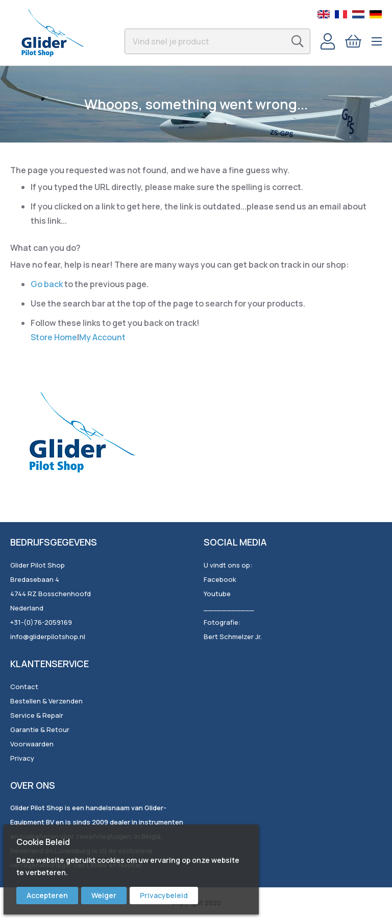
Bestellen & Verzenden (46, 700)
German (376, 14)
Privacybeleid (164, 895)
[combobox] (217, 41)
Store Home (54, 337)
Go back (47, 284)
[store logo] (52, 32)
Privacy (22, 758)
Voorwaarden (32, 743)
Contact (24, 686)
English (323, 14)
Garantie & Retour (39, 729)
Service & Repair (36, 715)
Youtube (217, 593)
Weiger (103, 895)
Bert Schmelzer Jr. (233, 636)
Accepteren (47, 895)
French (341, 14)
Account (328, 41)
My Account (102, 337)
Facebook (220, 579)
